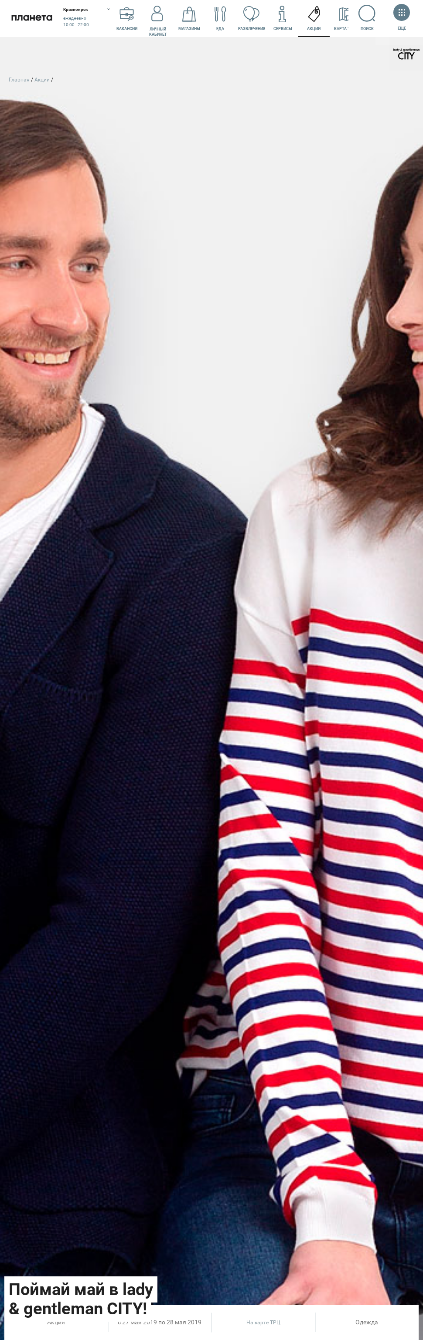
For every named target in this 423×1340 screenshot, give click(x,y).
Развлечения (251, 19)
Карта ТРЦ (345, 19)
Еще (401, 18)
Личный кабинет (158, 18)
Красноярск (75, 9)
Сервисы (282, 19)
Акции (314, 19)
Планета (31, 18)
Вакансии (126, 19)
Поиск (367, 18)
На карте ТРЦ (263, 1323)
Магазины (189, 19)
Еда (220, 19)
